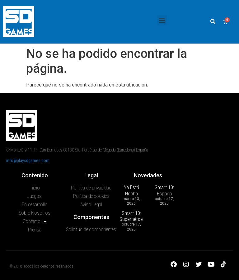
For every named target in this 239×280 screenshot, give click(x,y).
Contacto (35, 221)
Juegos (34, 196)
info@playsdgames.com (27, 160)
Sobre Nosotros (34, 213)
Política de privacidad (91, 188)
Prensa (34, 230)
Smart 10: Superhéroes (132, 216)
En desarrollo (35, 205)
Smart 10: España (164, 190)
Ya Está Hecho (131, 190)
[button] (162, 20)
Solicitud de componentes (91, 229)
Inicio (35, 188)
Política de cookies (91, 196)
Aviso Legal (91, 205)
